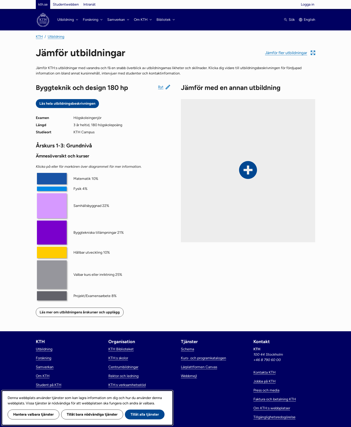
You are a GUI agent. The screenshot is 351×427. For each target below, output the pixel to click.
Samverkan (45, 367)
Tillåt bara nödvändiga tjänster (92, 414)
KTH (39, 36)
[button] (290, 52)
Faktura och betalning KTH (274, 399)
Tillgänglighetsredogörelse (274, 417)
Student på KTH (48, 385)
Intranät (89, 4)
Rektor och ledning (123, 376)
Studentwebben (66, 4)
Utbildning (56, 36)
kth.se (43, 4)
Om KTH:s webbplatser (271, 408)
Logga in (307, 4)
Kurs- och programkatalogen (203, 358)
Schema (187, 349)
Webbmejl (189, 376)
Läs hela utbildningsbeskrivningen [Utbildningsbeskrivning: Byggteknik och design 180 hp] (67, 103)
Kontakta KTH (264, 372)
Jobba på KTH (264, 381)
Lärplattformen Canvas (199, 367)
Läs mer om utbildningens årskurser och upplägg (80, 312)
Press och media (266, 390)
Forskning (43, 358)
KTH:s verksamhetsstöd (127, 385)
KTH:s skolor (118, 358)
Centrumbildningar (123, 367)
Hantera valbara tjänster (33, 414)
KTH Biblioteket (121, 349)
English (309, 19)
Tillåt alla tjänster (145, 414)
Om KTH (42, 376)
